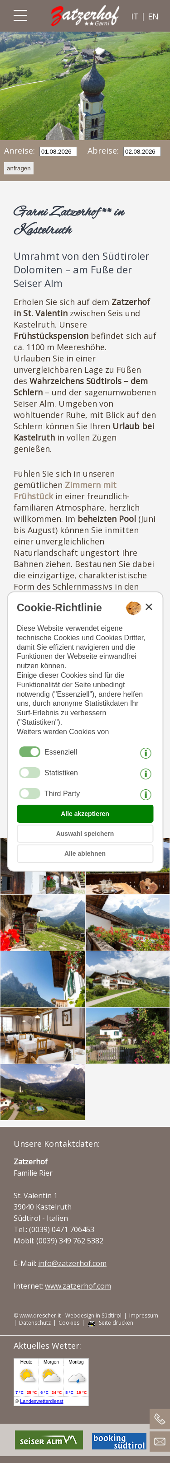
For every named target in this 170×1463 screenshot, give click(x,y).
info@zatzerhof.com (72, 1263)
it (135, 16)
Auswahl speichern (85, 833)
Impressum (143, 1315)
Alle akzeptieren (85, 813)
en (153, 16)
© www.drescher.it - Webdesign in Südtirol (67, 1315)
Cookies (68, 1323)
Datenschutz (35, 1323)
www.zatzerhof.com (78, 1286)
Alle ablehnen (85, 853)
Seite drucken (116, 1323)
